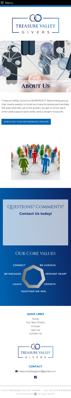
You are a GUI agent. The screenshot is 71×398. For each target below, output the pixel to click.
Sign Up (35, 330)
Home (35, 319)
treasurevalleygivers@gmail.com (37, 371)
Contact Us (35, 333)
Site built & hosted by (35, 394)
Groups (35, 326)
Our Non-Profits (35, 322)
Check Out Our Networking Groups (26, 121)
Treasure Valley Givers (24, 390)
